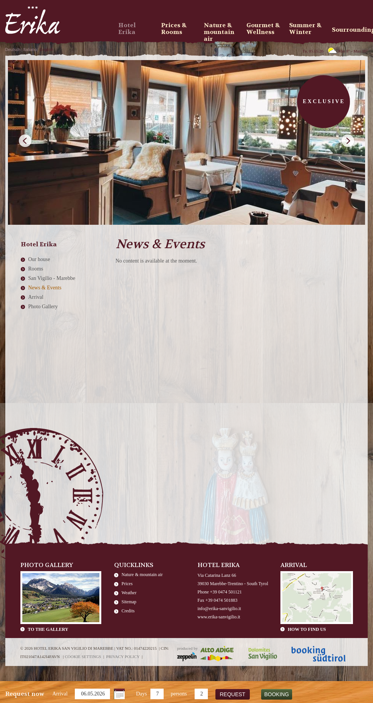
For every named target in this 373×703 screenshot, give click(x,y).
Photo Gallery (43, 306)
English (46, 49)
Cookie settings (83, 656)
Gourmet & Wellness (263, 29)
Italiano (30, 49)
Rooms (35, 269)
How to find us (307, 629)
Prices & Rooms (174, 29)
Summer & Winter (305, 29)
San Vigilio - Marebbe (52, 278)
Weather (129, 592)
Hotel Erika (127, 29)
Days (141, 694)
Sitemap (129, 601)
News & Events (45, 287)
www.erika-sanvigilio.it (219, 617)
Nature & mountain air (142, 574)
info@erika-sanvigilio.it (219, 608)
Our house (39, 259)
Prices (127, 583)
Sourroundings (351, 30)
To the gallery (48, 629)
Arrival (60, 694)
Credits (128, 610)
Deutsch (12, 49)
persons (179, 694)
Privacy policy (123, 656)
